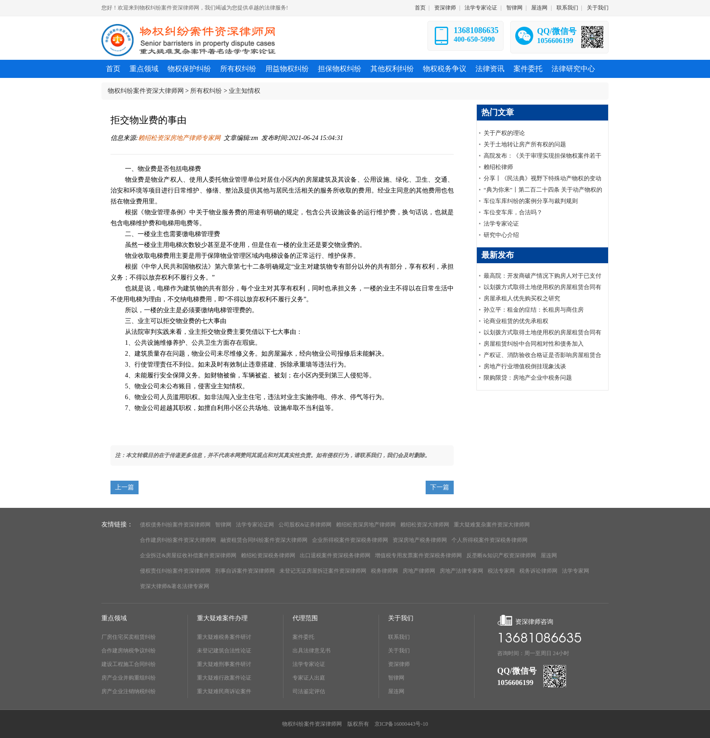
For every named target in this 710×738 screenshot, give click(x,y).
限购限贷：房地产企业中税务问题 (528, 377)
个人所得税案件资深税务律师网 (489, 540)
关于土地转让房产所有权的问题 (525, 144)
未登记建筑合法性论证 (224, 650)
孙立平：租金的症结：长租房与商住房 (534, 309)
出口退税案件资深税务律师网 (335, 555)
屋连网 (539, 8)
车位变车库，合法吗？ (513, 212)
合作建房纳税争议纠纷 (128, 650)
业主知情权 (244, 90)
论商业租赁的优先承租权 (516, 321)
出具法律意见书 (312, 650)
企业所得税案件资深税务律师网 (350, 540)
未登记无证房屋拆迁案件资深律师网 (322, 571)
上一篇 (124, 487)
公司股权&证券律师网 (304, 524)
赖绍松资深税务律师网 (268, 555)
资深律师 (445, 8)
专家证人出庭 (309, 678)
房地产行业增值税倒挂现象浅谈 (525, 366)
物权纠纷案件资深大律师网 (146, 90)
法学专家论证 (481, 8)
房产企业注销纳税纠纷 (128, 691)
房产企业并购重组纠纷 (128, 678)
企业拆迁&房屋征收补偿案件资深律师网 (188, 555)
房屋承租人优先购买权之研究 (522, 298)
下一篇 (439, 487)
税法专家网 (501, 571)
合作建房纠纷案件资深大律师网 (178, 540)
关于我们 (598, 8)
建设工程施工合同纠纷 (128, 664)
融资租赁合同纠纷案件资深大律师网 (264, 540)
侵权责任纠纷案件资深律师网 (175, 571)
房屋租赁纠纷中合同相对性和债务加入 (534, 343)
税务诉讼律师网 (538, 571)
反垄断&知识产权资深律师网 (501, 555)
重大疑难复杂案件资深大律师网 (492, 524)
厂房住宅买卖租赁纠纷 (128, 637)
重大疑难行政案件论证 (224, 678)
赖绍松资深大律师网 (424, 524)
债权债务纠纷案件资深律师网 (175, 524)
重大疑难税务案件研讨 (224, 637)
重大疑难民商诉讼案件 (224, 691)
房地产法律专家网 (461, 571)
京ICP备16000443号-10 (401, 724)
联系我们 (567, 8)
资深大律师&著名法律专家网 (174, 586)
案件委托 (303, 637)
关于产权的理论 (504, 133)
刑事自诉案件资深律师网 (245, 571)
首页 (420, 8)
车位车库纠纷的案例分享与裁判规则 (531, 201)
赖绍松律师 (498, 167)
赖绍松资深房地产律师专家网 (179, 138)
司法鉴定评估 (309, 691)
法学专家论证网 (255, 524)
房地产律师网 (419, 571)
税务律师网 (384, 571)
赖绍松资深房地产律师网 (366, 524)
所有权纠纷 (206, 90)
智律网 (514, 8)
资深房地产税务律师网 (420, 540)
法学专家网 (575, 571)
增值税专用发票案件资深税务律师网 (418, 555)
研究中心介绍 (501, 235)
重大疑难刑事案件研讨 (224, 664)
